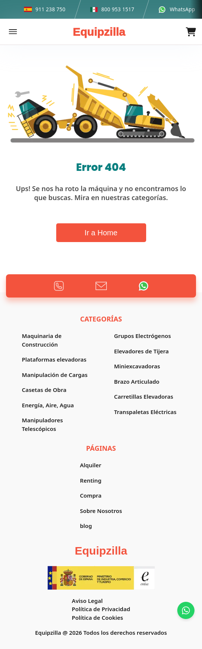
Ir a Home (101, 233)
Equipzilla (99, 31)
